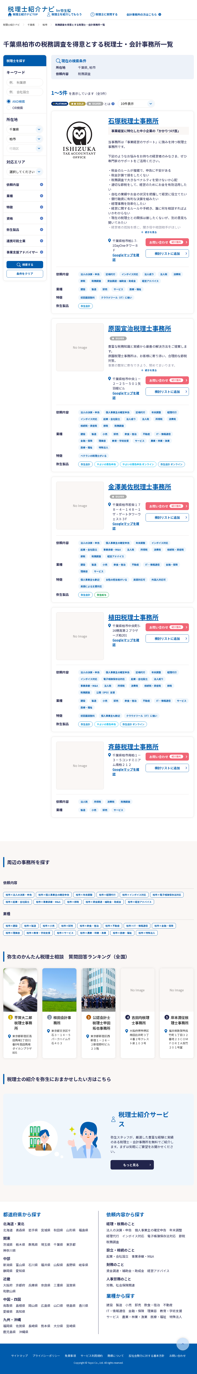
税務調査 (112, 1241)
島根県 (20, 1305)
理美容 (152, 1310)
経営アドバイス (158, 1270)
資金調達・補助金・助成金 (125, 1270)
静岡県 (8, 1270)
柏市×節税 (73, 901)
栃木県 (20, 1244)
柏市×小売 (49, 925)
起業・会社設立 (117, 1256)
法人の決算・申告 (119, 1230)
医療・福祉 (158, 1316)
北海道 (8, 1230)
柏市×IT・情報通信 (137, 925)
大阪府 (8, 1285)
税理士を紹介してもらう (64, 14)
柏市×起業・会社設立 (17, 901)
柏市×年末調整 (84, 894)
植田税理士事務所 (133, 617)
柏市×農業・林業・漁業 (93, 932)
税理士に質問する (104, 14)
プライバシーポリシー (46, 1356)
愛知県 (20, 1270)
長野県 (71, 1264)
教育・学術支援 (171, 1310)
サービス (112, 1316)
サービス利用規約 (92, 1356)
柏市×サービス (65, 932)
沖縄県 (23, 1331)
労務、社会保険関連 (120, 1285)
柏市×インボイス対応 (134, 894)
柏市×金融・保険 (163, 925)
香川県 (83, 1305)
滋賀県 (71, 1285)
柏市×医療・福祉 (122, 932)
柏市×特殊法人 (146, 932)
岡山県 (33, 1305)
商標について (115, 1356)
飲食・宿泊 (152, 1304)
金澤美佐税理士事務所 (139, 486)
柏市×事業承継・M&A (48, 901)
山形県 (71, 1230)
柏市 (45, 24)
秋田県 (58, 1230)
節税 (182, 1236)
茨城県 (8, 1244)
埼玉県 (45, 1244)
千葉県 (31, 24)
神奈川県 (9, 1250)
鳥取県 (8, 1305)
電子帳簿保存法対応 (161, 1236)
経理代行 (112, 1236)
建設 (109, 1304)
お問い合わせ (177, 1356)
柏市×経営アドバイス (139, 901)
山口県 (58, 1305)
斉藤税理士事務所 (133, 746)
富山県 (20, 1264)
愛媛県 (8, 1311)
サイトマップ (19, 1356)
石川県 (33, 1264)
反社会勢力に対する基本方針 (146, 1356)
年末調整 (175, 1230)
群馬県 (33, 1244)
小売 (128, 1304)
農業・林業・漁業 (134, 1316)
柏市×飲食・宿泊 (89, 925)
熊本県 (45, 1325)
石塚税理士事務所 (133, 120)
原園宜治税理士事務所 (139, 328)
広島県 (45, 1305)
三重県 (58, 1285)
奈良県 (45, 1285)
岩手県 (33, 1230)
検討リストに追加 (167, 253)
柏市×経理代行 (107, 894)
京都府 (20, 1285)
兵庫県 (33, 1285)
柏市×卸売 (67, 925)
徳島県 (71, 1305)
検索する (27, 265)
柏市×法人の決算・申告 (19, 894)
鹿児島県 (9, 1331)
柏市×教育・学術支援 (38, 932)
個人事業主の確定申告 (150, 1230)
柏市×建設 (12, 925)
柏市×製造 (30, 925)
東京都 (71, 1244)
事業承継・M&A (143, 1256)
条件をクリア (25, 274)
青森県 (20, 1230)
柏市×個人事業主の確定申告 (53, 894)
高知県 (20, 1311)
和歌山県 (9, 1291)
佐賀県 (20, 1325)
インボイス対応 (133, 1236)
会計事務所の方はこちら (141, 14)
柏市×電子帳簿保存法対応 (167, 894)
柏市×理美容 (13, 932)
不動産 (168, 1304)
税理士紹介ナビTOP (23, 14)
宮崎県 (71, 1325)
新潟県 (8, 1264)
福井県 (45, 1264)
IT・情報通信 (115, 1310)
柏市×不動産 (112, 925)
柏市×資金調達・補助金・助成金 (103, 901)
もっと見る (131, 1164)
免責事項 (70, 1356)
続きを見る (151, 232)
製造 (119, 1304)
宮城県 (45, 1230)
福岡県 (8, 1325)
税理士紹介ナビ (11, 24)
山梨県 (58, 1264)
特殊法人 (175, 1316)
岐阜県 (83, 1264)
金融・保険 (136, 1310)
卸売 (138, 1304)
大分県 (58, 1325)
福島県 (83, 1230)
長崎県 (33, 1325)
